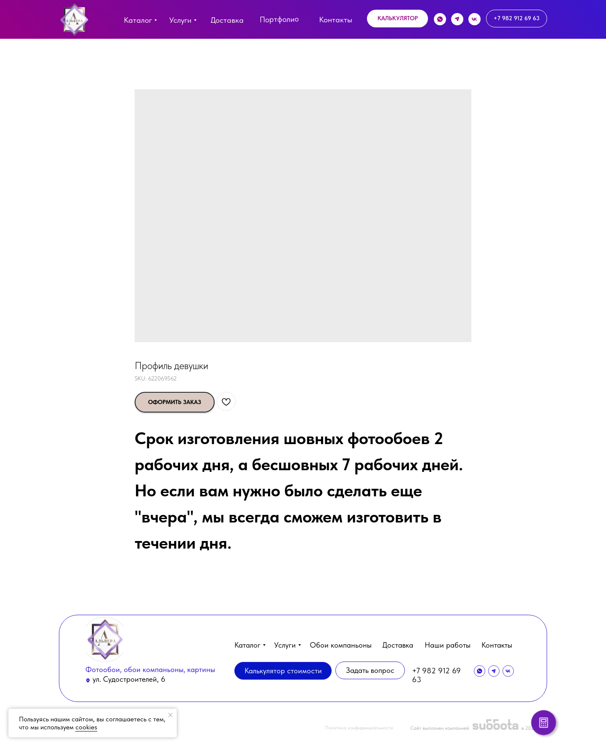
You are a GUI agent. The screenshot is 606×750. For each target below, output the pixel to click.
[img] (73, 20)
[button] (397, 18)
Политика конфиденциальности (359, 728)
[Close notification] (170, 715)
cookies (86, 727)
